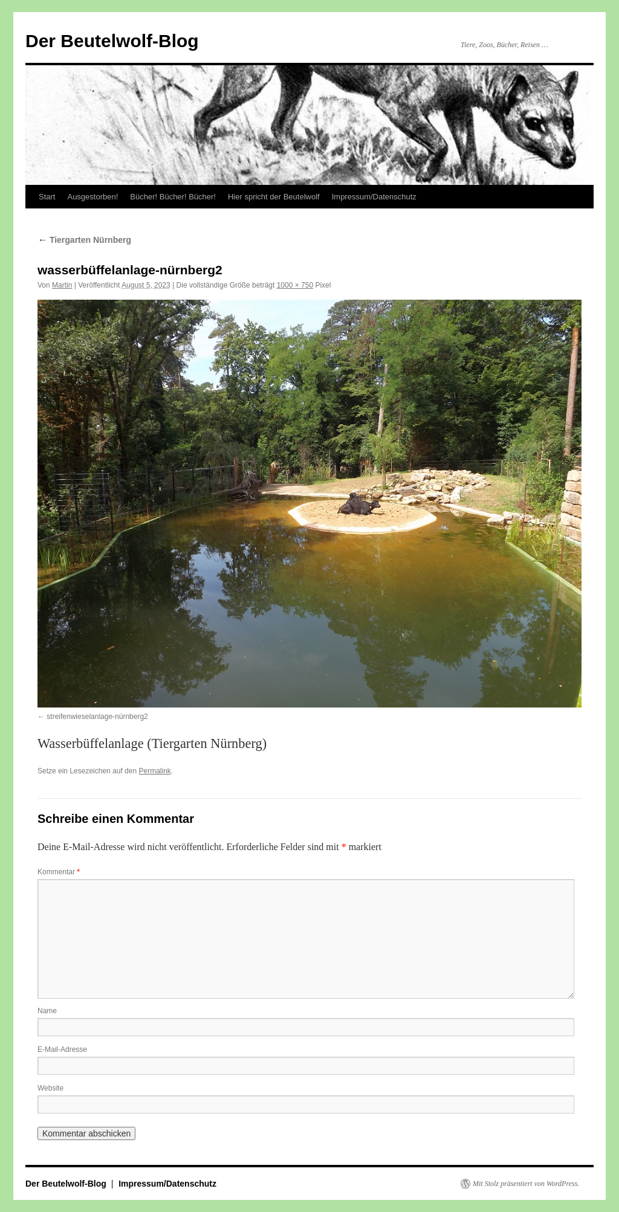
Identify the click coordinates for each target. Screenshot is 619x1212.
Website (50, 1088)
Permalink (154, 771)
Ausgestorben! (92, 196)
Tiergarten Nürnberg (84, 240)
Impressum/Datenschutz (374, 196)
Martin (62, 285)
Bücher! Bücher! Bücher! (173, 196)
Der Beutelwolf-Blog (112, 41)
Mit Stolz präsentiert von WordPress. (526, 1183)
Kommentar (58, 872)
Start (47, 196)
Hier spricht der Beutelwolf (274, 196)
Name (47, 1011)
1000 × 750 (295, 285)
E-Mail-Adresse (62, 1049)
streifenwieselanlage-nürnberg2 (97, 716)
